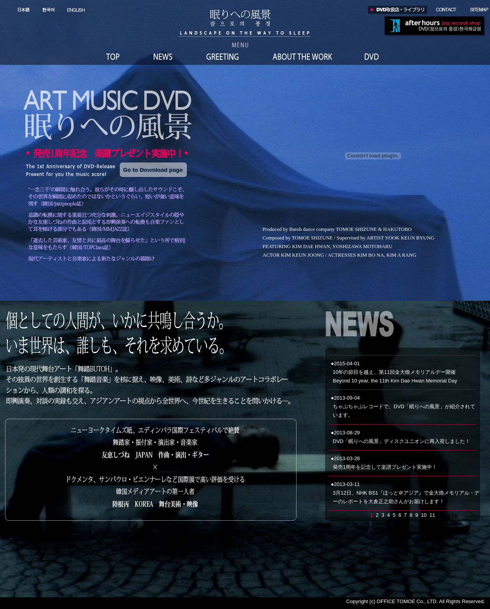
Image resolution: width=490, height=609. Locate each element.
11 (432, 515)
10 (423, 515)
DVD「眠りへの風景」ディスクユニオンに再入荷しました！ (401, 441)
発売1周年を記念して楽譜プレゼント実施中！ (385, 467)
